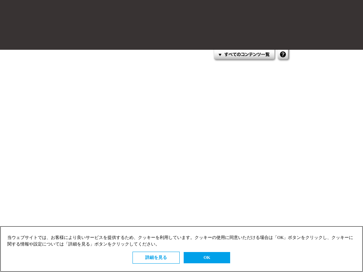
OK (207, 257)
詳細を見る (156, 257)
